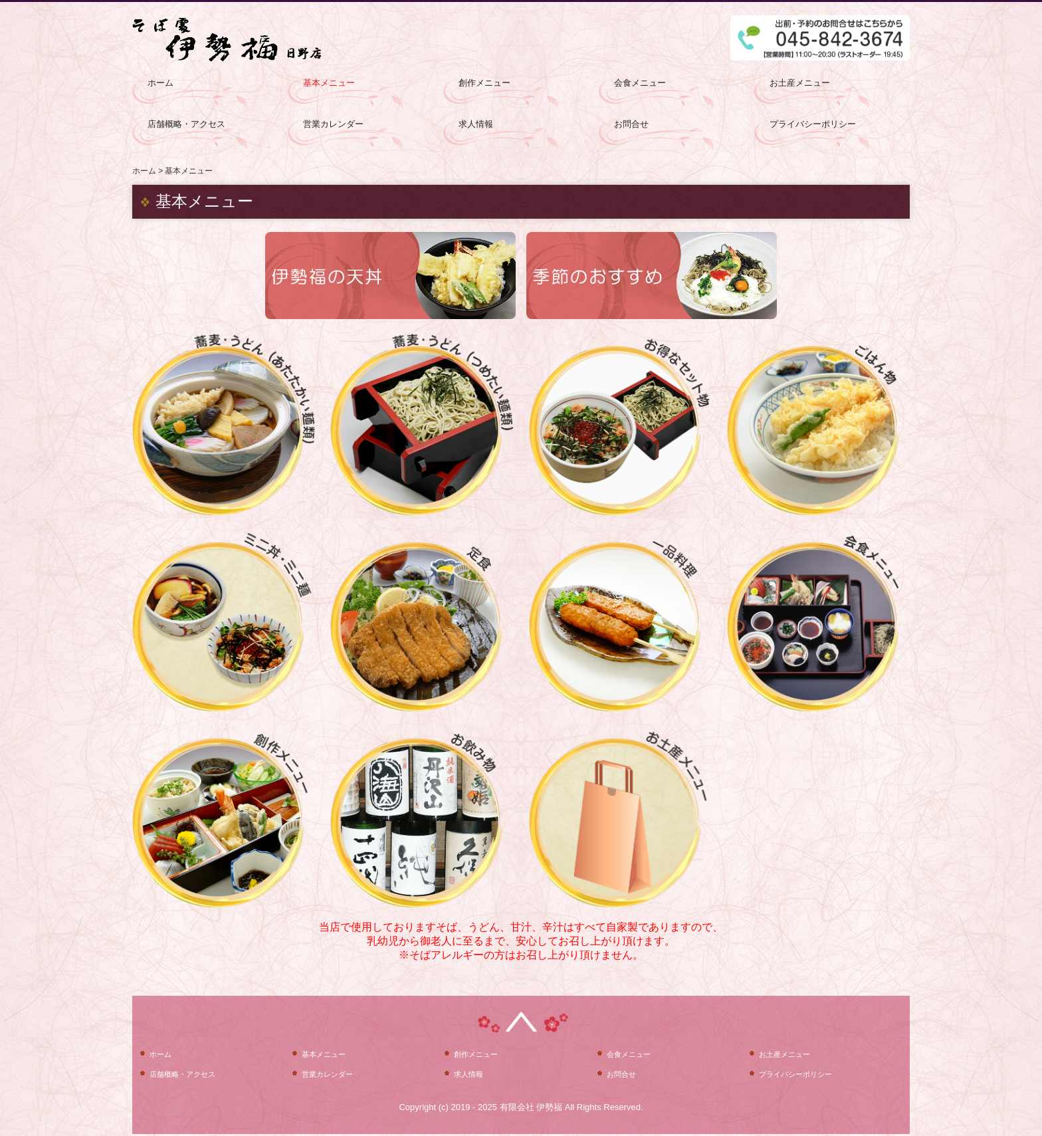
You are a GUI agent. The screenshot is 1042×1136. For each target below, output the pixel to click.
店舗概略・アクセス (186, 124)
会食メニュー (640, 83)
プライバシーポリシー (813, 124)
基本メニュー (329, 83)
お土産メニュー (800, 83)
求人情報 (476, 124)
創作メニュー (484, 83)
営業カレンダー (333, 124)
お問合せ (631, 124)
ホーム (160, 83)
